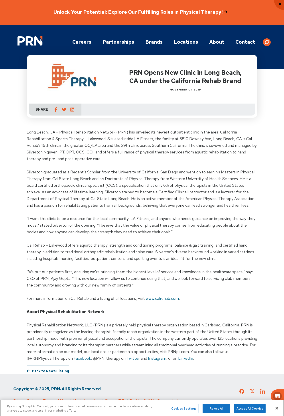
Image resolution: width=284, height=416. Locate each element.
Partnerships (118, 42)
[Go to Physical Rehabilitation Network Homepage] (30, 41)
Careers (81, 42)
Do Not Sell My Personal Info (155, 400)
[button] (267, 40)
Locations (186, 42)
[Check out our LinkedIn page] (262, 393)
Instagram (157, 358)
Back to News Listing (50, 371)
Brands (154, 42)
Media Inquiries (86, 400)
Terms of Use (55, 400)
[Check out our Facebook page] (241, 392)
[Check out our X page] (252, 392)
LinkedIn (185, 358)
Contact (245, 42)
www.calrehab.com (162, 298)
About (216, 42)
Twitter (133, 358)
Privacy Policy (25, 400)
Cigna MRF (114, 400)
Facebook (82, 358)
